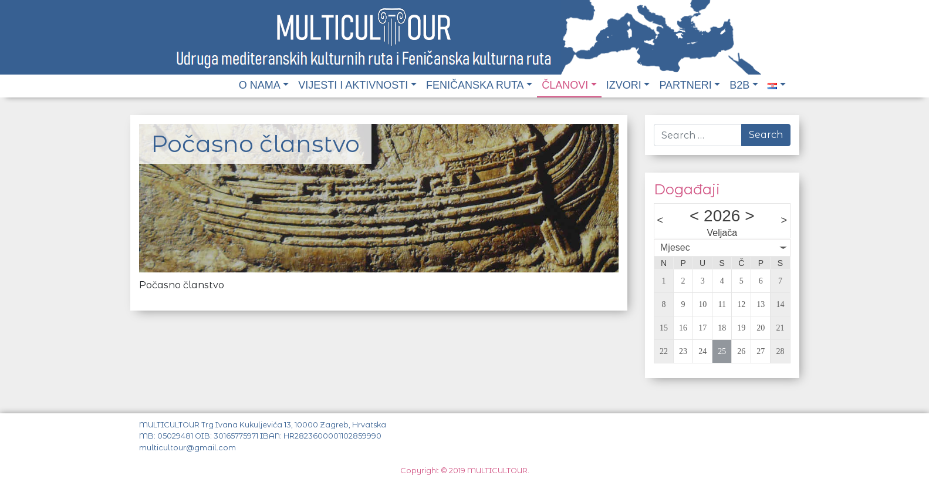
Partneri (685, 85)
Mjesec (675, 247)
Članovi (565, 85)
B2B (739, 85)
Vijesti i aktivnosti (353, 85)
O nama (260, 85)
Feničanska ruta (475, 85)
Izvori (623, 85)
